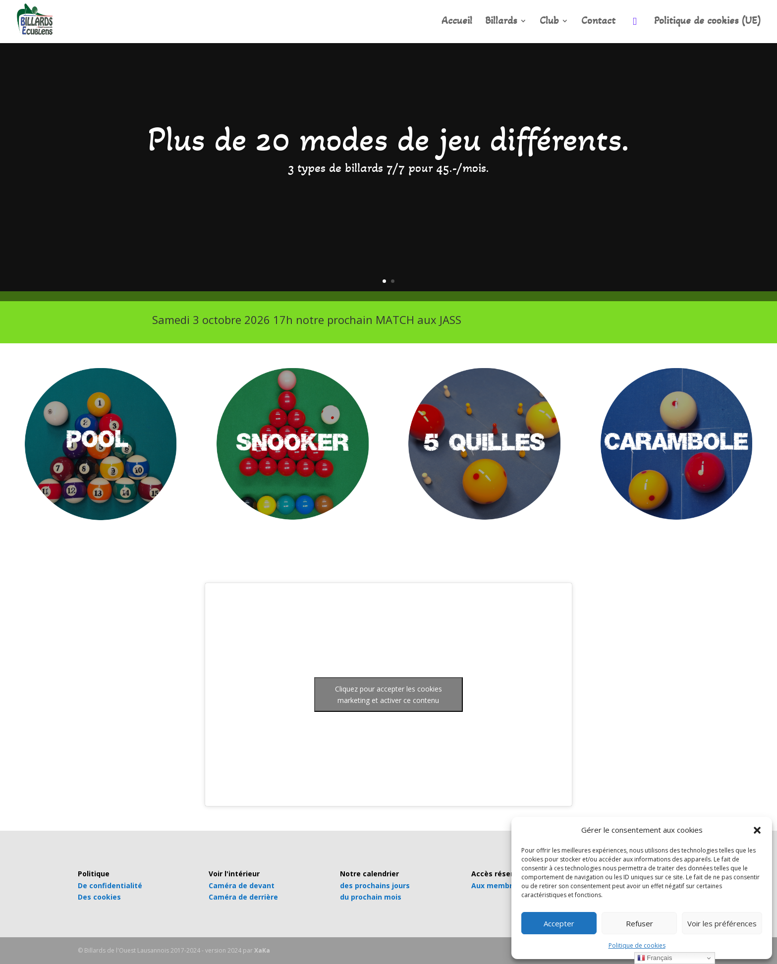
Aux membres (496, 885)
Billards (501, 22)
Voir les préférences (722, 923)
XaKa (262, 950)
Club (549, 22)
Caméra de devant (242, 885)
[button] (757, 830)
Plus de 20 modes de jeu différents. (388, 139)
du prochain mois (370, 897)
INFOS (591, 323)
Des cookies (99, 897)
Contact (598, 22)
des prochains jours (375, 885)
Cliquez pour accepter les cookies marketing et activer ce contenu (388, 694)
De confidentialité (110, 885)
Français (654, 958)
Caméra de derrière (243, 897)
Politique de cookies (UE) (707, 22)
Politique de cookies (637, 945)
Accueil (457, 22)
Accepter (559, 923)
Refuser (639, 923)
